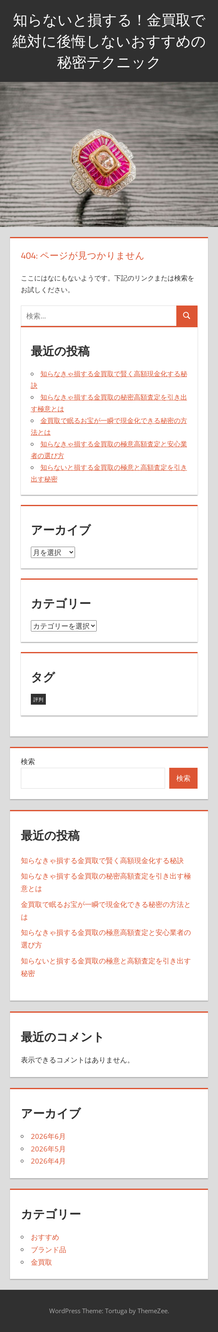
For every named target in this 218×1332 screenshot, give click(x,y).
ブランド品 (48, 1249)
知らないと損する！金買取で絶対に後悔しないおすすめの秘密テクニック (109, 40)
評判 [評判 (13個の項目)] (38, 699)
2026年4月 (48, 1161)
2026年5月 (48, 1149)
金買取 (41, 1262)
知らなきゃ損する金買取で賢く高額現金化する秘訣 (102, 860)
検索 (28, 761)
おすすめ (45, 1237)
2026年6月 (48, 1136)
